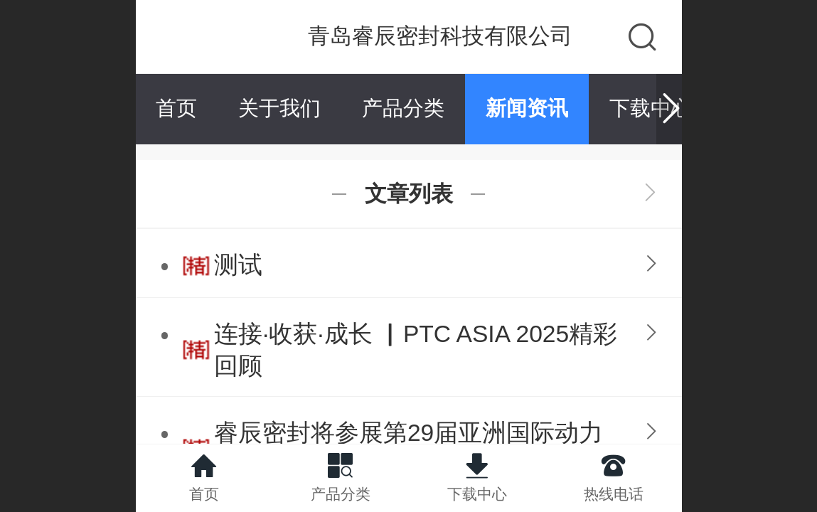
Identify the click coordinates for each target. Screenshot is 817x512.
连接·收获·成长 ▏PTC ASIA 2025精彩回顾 (415, 350)
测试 (238, 265)
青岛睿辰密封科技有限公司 (440, 35)
